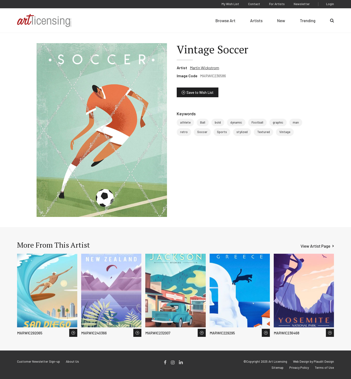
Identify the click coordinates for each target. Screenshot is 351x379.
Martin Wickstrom (204, 67)
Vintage (284, 132)
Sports (222, 132)
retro (184, 132)
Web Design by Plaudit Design (313, 361)
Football (257, 122)
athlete (185, 122)
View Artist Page (315, 245)
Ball (202, 122)
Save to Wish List (200, 92)
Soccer (202, 132)
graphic (278, 122)
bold (218, 122)
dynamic (236, 122)
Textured (263, 132)
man (296, 122)
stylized (242, 132)
